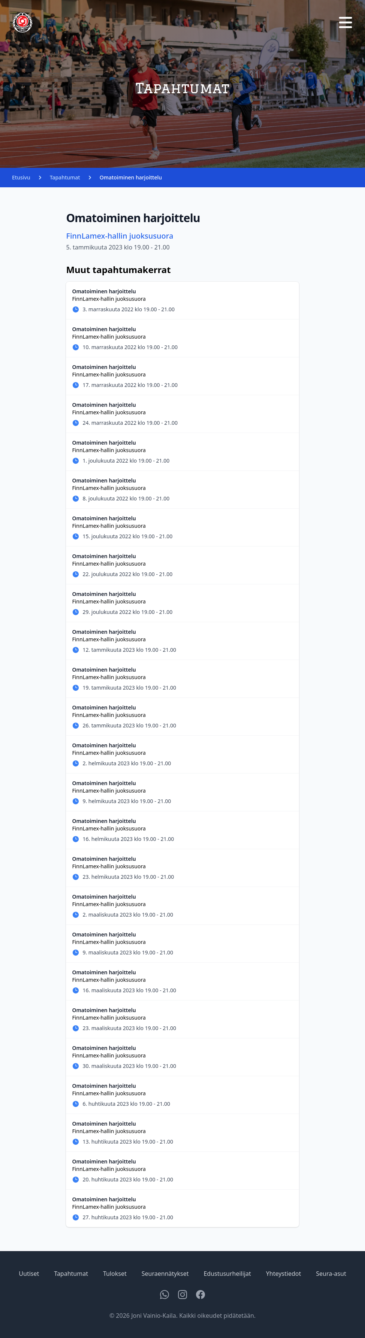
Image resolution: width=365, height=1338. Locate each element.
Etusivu (21, 177)
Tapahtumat (65, 177)
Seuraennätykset (165, 1273)
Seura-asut (331, 1273)
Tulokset (115, 1273)
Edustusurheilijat (227, 1273)
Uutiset (29, 1273)
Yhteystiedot (283, 1273)
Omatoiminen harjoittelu (131, 177)
